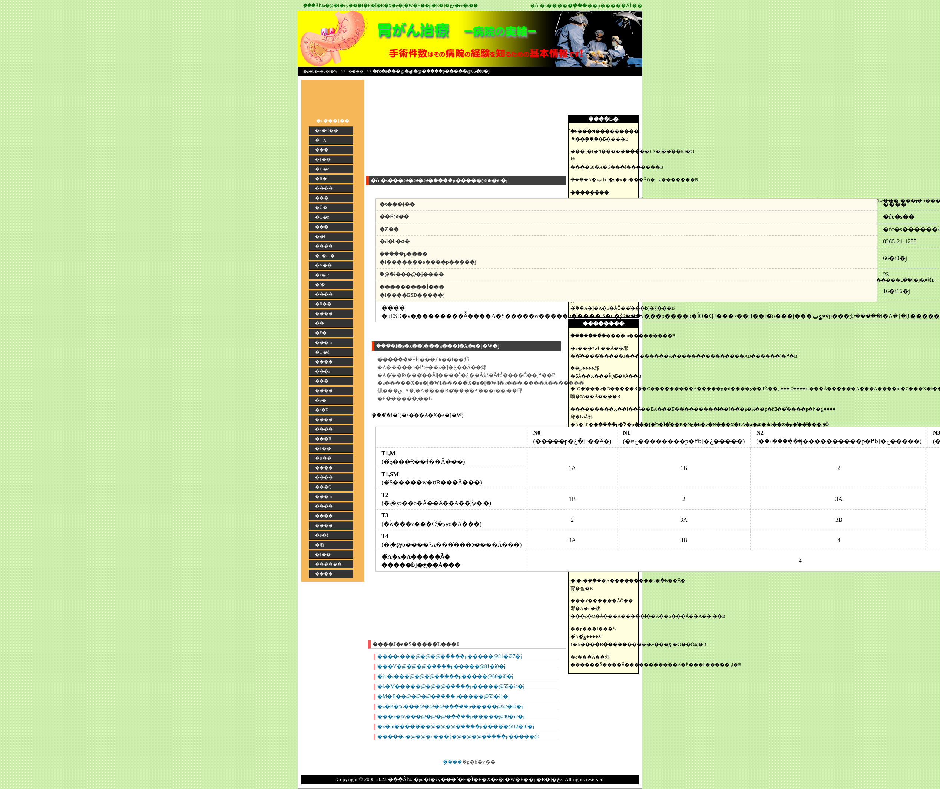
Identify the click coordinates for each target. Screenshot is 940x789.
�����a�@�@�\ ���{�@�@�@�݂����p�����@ (458, 736)
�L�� (323, 448)
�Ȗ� (321, 207)
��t (320, 236)
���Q (323, 487)
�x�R (322, 275)
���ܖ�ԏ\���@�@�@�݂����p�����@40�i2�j (450, 716)
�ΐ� (320, 284)
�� (319, 323)
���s (322, 371)
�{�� (323, 159)
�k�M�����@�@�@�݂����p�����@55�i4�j (450, 686)
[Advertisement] (605, 96)
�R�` (321, 178)
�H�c (322, 169)
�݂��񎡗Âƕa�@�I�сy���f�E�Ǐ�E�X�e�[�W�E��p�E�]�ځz (378, 5)
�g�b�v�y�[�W (320, 71)
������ (328, 564)
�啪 (319, 544)
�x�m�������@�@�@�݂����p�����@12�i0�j (455, 726)
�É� (321, 332)
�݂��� (452, 762)
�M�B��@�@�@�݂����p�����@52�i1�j (443, 696)
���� (355, 71)
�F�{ (321, 535)
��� (321, 149)
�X (321, 140)
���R (323, 438)
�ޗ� (320, 400)
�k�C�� (326, 130)
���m (323, 342)
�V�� (323, 265)
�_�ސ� (325, 255)
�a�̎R (322, 409)
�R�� (323, 303)
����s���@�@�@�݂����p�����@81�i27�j (449, 656)
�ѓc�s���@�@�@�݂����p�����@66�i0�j (445, 676)
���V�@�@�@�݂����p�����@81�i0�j (441, 666)
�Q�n (322, 217)
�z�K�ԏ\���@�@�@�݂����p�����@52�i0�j (450, 706)
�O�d (322, 352)
